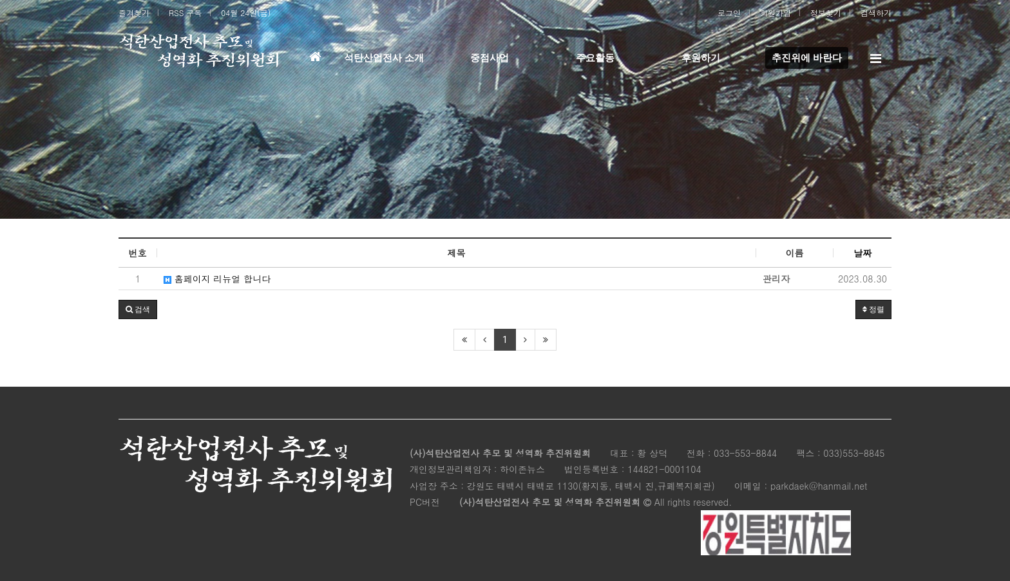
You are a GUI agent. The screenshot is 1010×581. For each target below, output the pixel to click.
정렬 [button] (873, 309)
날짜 (862, 252)
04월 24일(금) (246, 12)
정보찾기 (825, 12)
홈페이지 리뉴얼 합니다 (217, 278)
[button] (138, 309)
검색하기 (876, 12)
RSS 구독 (185, 12)
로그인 (729, 12)
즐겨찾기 (134, 12)
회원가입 (775, 12)
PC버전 (425, 501)
